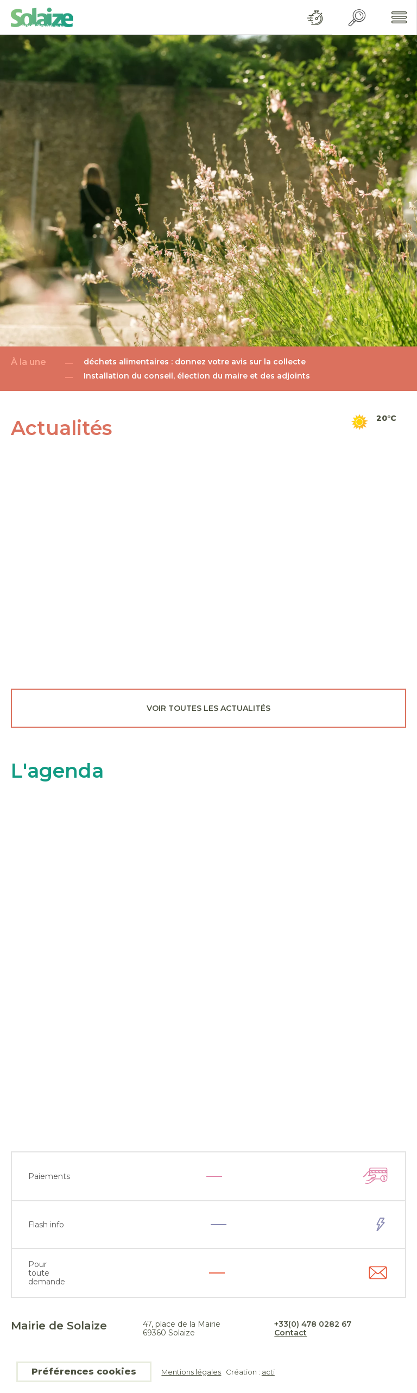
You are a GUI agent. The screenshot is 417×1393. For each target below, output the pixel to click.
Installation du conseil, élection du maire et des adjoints (197, 375)
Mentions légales (191, 1372)
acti (268, 1371)
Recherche (357, 17)
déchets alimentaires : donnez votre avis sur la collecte (195, 361)
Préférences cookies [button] (83, 1371)
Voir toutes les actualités (208, 708)
